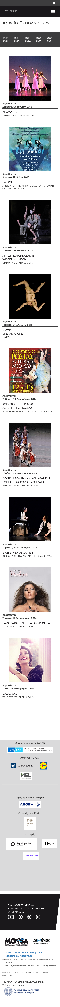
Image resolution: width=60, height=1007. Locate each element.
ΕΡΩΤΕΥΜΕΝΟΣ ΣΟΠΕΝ (17, 552)
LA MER (7, 182)
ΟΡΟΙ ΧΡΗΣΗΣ (16, 911)
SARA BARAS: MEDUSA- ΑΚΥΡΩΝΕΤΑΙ (26, 623)
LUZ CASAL (9, 693)
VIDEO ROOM (36, 908)
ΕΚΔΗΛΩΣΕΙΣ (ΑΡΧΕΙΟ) (21, 905)
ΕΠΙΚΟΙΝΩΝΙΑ (15, 908)
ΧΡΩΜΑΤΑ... (9, 111)
